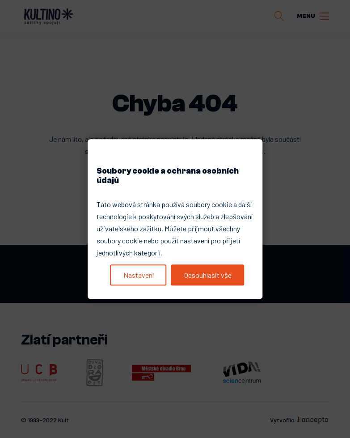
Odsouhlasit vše (208, 275)
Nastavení (138, 275)
